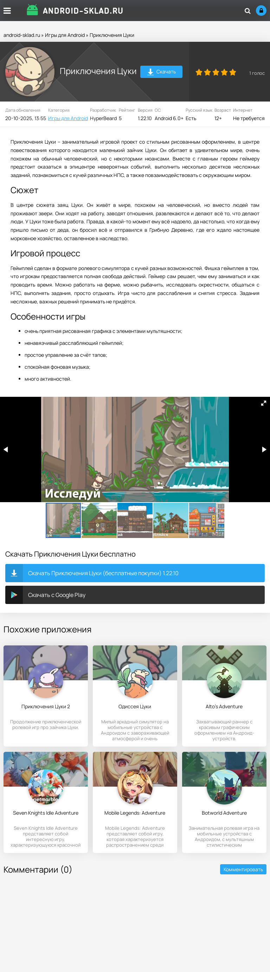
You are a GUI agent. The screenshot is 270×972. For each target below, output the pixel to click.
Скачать (161, 72)
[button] (263, 403)
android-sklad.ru (22, 35)
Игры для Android (65, 35)
